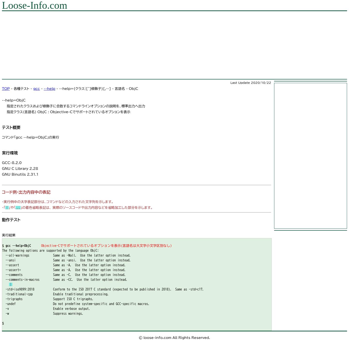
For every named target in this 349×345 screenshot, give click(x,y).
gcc (36, 88)
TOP (6, 88)
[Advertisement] (147, 45)
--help (49, 88)
